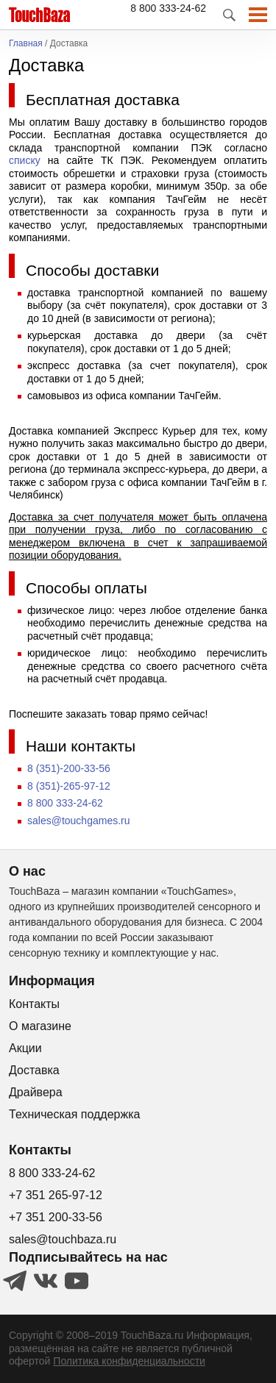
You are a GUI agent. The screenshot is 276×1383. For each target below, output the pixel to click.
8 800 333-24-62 (168, 8)
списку (24, 160)
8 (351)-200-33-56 (68, 768)
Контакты (34, 1004)
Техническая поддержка (74, 1114)
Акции (25, 1048)
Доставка (34, 1070)
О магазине (40, 1026)
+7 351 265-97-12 (55, 1195)
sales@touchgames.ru (78, 820)
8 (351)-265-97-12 (68, 786)
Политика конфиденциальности (129, 1361)
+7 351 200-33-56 (55, 1217)
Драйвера (36, 1092)
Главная (26, 44)
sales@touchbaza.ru (62, 1239)
